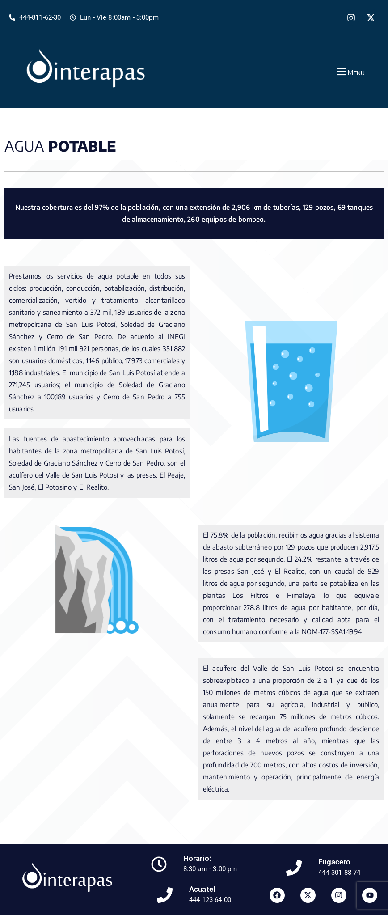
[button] (349, 71)
